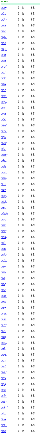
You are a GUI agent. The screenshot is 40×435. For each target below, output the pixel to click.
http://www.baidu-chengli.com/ (4, 230)
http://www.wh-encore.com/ (3, 113)
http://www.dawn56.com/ (3, 231)
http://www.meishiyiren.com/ (4, 254)
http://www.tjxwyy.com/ (3, 365)
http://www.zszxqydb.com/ (3, 208)
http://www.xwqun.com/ (3, 26)
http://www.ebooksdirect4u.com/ (4, 343)
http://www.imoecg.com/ (3, 66)
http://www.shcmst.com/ (3, 82)
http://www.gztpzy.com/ (3, 83)
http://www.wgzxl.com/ (3, 194)
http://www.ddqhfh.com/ (3, 79)
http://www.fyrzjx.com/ (3, 36)
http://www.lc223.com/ (3, 270)
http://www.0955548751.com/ (4, 401)
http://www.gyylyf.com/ (3, 385)
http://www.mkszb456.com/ (3, 218)
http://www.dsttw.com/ (3, 73)
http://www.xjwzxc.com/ (3, 301)
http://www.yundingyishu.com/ (4, 364)
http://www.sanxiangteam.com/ (4, 261)
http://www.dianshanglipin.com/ (4, 196)
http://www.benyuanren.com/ (4, 96)
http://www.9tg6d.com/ (3, 153)
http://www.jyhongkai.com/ (3, 197)
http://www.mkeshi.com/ (3, 408)
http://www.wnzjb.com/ (3, 312)
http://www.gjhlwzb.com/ (3, 414)
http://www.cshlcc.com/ (3, 383)
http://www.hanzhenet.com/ (3, 32)
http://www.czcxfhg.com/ (3, 353)
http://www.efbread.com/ (3, 336)
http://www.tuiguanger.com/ (3, 60)
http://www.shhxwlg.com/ (3, 165)
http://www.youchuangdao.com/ (4, 53)
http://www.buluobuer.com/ (3, 126)
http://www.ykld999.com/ (3, 317)
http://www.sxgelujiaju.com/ (3, 302)
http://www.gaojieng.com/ (3, 20)
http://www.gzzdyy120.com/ (3, 278)
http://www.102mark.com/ (3, 249)
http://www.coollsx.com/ (3, 295)
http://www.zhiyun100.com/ (3, 400)
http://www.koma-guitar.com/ (4, 7)
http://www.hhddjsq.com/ (3, 236)
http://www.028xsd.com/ (3, 370)
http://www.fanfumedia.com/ (4, 371)
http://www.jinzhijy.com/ (3, 376)
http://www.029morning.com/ (4, 159)
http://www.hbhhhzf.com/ (3, 224)
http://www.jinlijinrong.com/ (3, 388)
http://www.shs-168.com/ (3, 42)
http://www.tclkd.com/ (3, 330)
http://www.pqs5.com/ (3, 135)
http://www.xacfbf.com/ (3, 289)
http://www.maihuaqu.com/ (3, 238)
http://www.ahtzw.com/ (3, 149)
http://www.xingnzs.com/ (3, 189)
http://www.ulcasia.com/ (3, 290)
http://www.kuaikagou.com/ (3, 78)
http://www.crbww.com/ (3, 326)
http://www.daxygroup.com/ (3, 378)
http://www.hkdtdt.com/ (3, 201)
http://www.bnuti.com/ (3, 229)
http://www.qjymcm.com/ (3, 396)
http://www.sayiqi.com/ (3, 206)
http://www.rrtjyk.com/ (3, 147)
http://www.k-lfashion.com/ (3, 219)
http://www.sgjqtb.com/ (3, 90)
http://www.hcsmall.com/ (3, 349)
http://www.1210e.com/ (3, 118)
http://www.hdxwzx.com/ (3, 265)
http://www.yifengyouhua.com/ (4, 161)
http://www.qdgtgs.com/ (3, 167)
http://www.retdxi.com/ (3, 207)
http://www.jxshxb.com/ (3, 232)
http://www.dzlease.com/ (3, 430)
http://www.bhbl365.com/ (3, 18)
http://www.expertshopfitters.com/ (4, 154)
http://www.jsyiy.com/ (3, 413)
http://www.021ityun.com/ (3, 183)
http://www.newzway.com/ (3, 420)
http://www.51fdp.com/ (3, 284)
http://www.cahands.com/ (3, 271)
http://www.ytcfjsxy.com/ (3, 379)
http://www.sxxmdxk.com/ (3, 114)
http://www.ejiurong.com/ (3, 390)
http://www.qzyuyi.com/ (3, 120)
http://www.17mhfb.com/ (3, 354)
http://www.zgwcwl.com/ (3, 361)
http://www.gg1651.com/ (3, 144)
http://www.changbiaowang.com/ (4, 406)
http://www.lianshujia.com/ (3, 25)
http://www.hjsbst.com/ (3, 71)
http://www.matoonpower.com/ (4, 324)
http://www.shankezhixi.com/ (4, 314)
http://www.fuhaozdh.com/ (3, 244)
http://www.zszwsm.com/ (3, 395)
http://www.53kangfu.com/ (3, 43)
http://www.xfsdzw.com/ (3, 373)
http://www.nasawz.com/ (3, 332)
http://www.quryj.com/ (3, 323)
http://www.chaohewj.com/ (3, 300)
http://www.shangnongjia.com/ (4, 235)
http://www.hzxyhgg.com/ (3, 432)
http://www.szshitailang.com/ (4, 178)
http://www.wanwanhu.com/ (3, 65)
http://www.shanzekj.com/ (3, 119)
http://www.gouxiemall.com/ (3, 124)
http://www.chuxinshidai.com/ (4, 132)
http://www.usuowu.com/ (3, 225)
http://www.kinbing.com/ (3, 417)
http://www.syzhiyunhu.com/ (4, 38)
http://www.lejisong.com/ (3, 294)
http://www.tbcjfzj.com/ (3, 279)
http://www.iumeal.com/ (3, 226)
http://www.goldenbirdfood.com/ (4, 173)
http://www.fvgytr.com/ (3, 67)
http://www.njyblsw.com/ (3, 248)
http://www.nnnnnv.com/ (3, 24)
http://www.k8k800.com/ (3, 360)
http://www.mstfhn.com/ (3, 47)
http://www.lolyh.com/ (3, 411)
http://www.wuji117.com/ (3, 241)
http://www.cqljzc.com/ (3, 425)
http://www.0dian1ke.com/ (3, 76)
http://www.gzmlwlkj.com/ (3, 125)
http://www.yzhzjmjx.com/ (3, 177)
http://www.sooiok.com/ (3, 242)
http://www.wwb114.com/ (3, 55)
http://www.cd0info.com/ (3, 88)
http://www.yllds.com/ (3, 12)
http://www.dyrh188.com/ (3, 84)
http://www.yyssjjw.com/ (3, 372)
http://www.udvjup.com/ (3, 137)
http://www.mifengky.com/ (3, 335)
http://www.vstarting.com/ (3, 308)
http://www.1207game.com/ (3, 212)
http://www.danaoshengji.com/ (4, 237)
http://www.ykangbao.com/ (3, 130)
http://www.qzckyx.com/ (3, 155)
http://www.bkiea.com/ (3, 35)
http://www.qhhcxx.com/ (3, 407)
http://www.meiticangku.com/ (4, 423)
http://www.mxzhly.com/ (3, 166)
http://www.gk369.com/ (3, 200)
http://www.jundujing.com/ (3, 41)
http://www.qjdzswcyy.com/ (3, 100)
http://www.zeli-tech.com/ (3, 424)
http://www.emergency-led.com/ (4, 129)
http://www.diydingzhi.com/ (3, 6)
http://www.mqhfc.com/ (3, 331)
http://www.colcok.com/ (3, 171)
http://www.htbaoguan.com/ (3, 296)
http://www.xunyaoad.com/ (3, 91)
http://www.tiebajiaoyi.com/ (3, 282)
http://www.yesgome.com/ (3, 382)
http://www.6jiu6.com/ (3, 108)
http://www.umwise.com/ (3, 319)
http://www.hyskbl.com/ (3, 418)
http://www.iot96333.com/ (3, 384)
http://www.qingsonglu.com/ (4, 141)
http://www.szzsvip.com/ (3, 272)
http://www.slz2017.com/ (3, 13)
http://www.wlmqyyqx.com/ (3, 143)
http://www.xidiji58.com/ (3, 37)
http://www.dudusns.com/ (3, 313)
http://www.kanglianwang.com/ (4, 266)
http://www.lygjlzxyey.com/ (3, 307)
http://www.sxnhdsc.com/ (3, 318)
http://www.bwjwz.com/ (3, 291)
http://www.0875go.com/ (3, 412)
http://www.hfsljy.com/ (3, 136)
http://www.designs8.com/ (3, 359)
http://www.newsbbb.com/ (3, 31)
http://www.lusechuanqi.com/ (4, 182)
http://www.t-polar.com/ (3, 30)
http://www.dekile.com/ (3, 267)
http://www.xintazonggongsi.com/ (4, 214)
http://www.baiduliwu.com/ (3, 54)
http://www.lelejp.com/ (3, 277)
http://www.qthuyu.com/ (3, 419)
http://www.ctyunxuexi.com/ (3, 377)
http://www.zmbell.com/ (3, 184)
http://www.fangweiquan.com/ (4, 320)
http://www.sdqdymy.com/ (3, 260)
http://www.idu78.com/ (3, 288)
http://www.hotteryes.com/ (3, 14)
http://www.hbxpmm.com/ (3, 276)
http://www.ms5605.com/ (3, 429)
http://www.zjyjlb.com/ (3, 325)
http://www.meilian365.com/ (4, 97)
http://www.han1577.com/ (3, 347)
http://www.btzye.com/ (3, 342)
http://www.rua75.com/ (3, 160)
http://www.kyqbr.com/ (3, 402)
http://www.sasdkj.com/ (3, 48)
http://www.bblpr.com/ (3, 338)
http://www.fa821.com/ (3, 285)
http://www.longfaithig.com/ (3, 176)
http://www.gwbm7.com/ (3, 394)
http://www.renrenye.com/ (3, 220)
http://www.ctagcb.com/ (3, 255)
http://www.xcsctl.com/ (3, 123)
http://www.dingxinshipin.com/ (4, 102)
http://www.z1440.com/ (3, 190)
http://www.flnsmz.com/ (3, 148)
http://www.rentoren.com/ (3, 8)
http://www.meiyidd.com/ (3, 107)
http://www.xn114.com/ (3, 185)
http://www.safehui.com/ (3, 95)
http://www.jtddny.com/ (3, 29)
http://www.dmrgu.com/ (3, 106)
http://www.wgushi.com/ (3, 253)
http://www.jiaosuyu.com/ (3, 223)
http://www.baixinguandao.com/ (4, 426)
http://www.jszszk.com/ (3, 243)
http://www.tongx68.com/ (3, 431)
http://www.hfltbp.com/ (3, 329)
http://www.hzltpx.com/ (3, 94)
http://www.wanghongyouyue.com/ (4, 213)
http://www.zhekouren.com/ (3, 306)
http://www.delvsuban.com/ (3, 77)
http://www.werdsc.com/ (3, 191)
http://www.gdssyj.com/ (3, 131)
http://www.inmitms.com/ (3, 85)
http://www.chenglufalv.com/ (4, 19)
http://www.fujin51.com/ (3, 138)
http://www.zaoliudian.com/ (3, 391)
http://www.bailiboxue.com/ (3, 366)
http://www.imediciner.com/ (3, 259)
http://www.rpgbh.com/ (3, 348)
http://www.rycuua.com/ (3, 44)
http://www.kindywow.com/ (3, 179)
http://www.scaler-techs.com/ (4, 355)
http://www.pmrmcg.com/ (3, 341)
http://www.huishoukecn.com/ (4, 172)
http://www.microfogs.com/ (3, 195)
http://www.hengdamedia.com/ (4, 202)
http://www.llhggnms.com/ (3, 389)
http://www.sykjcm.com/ (3, 337)
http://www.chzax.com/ (3, 170)
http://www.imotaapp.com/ (3, 59)
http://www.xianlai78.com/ (3, 49)
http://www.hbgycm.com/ (3, 72)
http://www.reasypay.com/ (3, 61)
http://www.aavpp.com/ (3, 283)
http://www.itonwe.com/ (3, 367)
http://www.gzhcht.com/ (3, 273)
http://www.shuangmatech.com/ (4, 112)
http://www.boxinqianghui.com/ (4, 50)
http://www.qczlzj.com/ (3, 101)
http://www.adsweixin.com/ (3, 188)
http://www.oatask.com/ (3, 247)
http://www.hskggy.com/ (3, 89)
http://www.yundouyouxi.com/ (4, 142)
